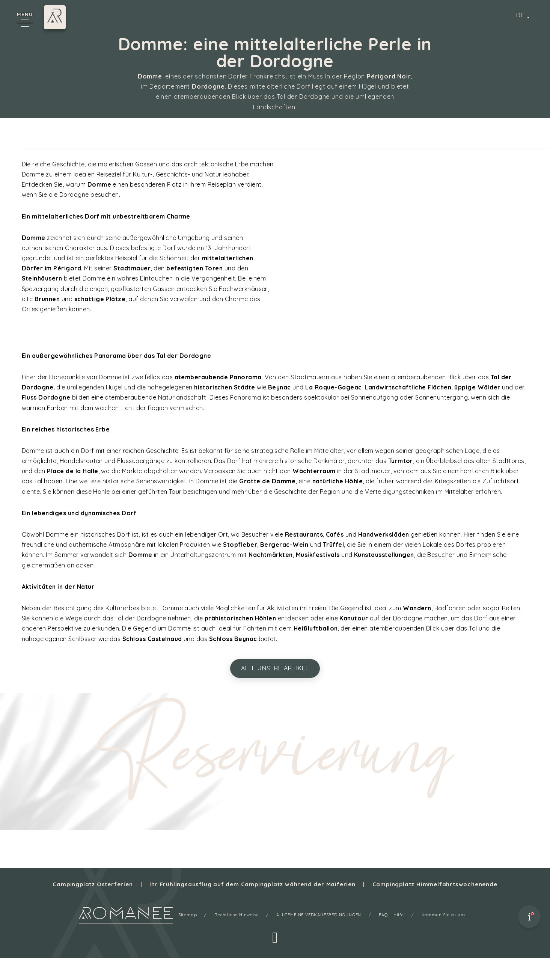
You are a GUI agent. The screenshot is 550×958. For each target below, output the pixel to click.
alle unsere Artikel (275, 668)
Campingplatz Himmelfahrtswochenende (434, 884)
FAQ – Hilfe (391, 914)
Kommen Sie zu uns (444, 914)
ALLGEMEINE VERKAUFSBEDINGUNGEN (318, 914)
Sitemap (187, 914)
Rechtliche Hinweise (236, 914)
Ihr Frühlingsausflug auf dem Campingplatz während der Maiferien (252, 884)
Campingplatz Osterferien (93, 884)
